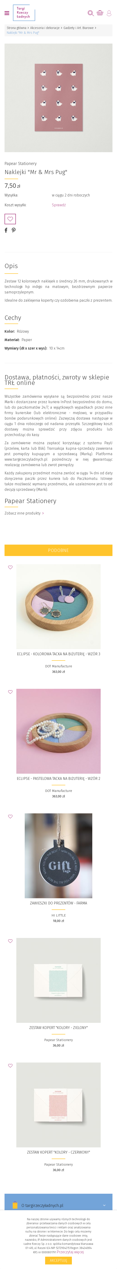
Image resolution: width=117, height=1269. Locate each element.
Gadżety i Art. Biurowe (78, 28)
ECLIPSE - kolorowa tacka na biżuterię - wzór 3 (58, 654)
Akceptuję (58, 1260)
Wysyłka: (11, 195)
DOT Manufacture (58, 666)
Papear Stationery (21, 163)
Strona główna (16, 28)
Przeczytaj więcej (70, 1252)
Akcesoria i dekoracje (45, 28)
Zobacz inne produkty (24, 513)
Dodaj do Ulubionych (10, 219)
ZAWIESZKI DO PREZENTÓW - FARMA (58, 903)
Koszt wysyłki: (15, 205)
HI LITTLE (58, 915)
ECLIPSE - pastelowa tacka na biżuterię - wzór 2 (58, 778)
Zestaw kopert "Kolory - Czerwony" (58, 1152)
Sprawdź (59, 205)
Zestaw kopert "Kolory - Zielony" (58, 1028)
